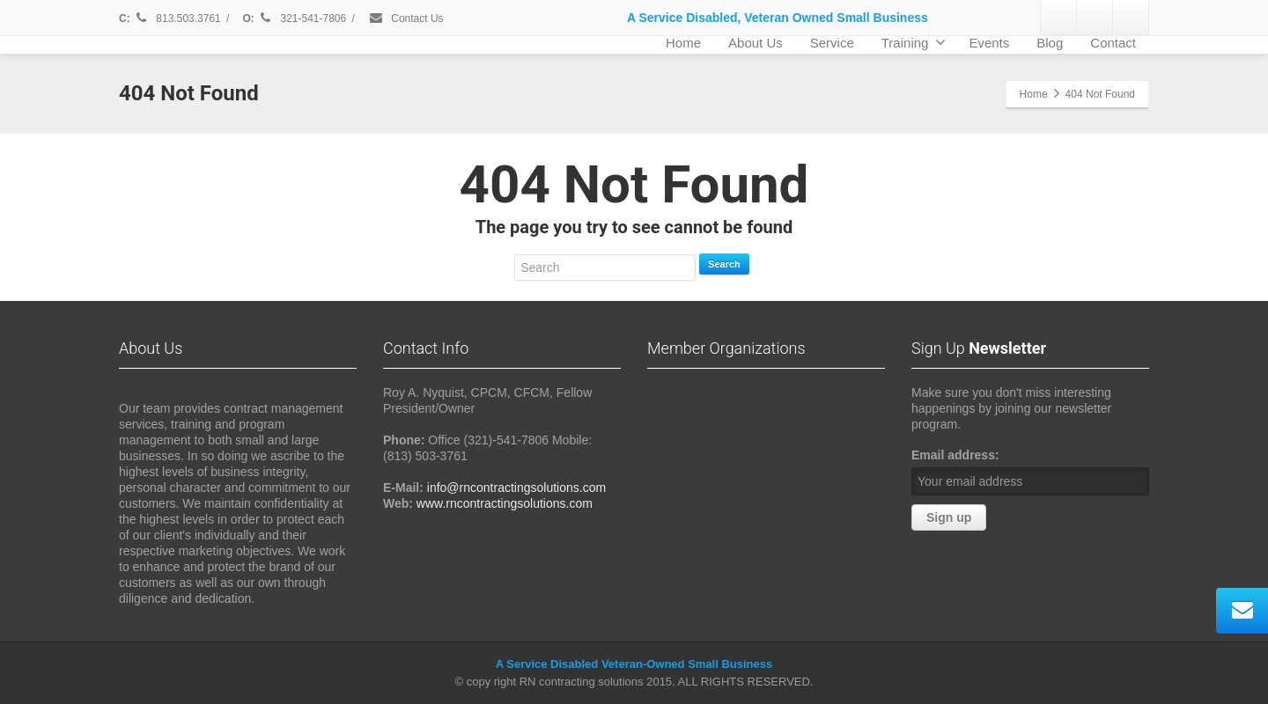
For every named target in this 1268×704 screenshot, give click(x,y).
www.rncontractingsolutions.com (505, 503)
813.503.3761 (177, 18)
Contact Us (406, 18)
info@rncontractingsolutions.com (516, 487)
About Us (755, 42)
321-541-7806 (303, 18)
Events (989, 42)
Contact (1113, 42)
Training (914, 42)
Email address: (955, 455)
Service (832, 42)
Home (683, 42)
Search (724, 264)
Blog (1049, 42)
